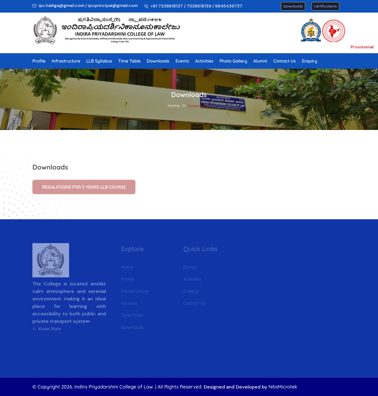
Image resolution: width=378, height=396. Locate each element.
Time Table (129, 61)
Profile (39, 61)
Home (174, 106)
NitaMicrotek (283, 387)
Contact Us (284, 61)
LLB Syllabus (99, 61)
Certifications (325, 6)
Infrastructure (66, 61)
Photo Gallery (233, 61)
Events (182, 61)
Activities (204, 61)
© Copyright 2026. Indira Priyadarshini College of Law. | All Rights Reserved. (117, 387)
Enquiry (309, 61)
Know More (46, 330)
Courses (129, 304)
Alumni (260, 61)
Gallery (190, 292)
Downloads (293, 6)
